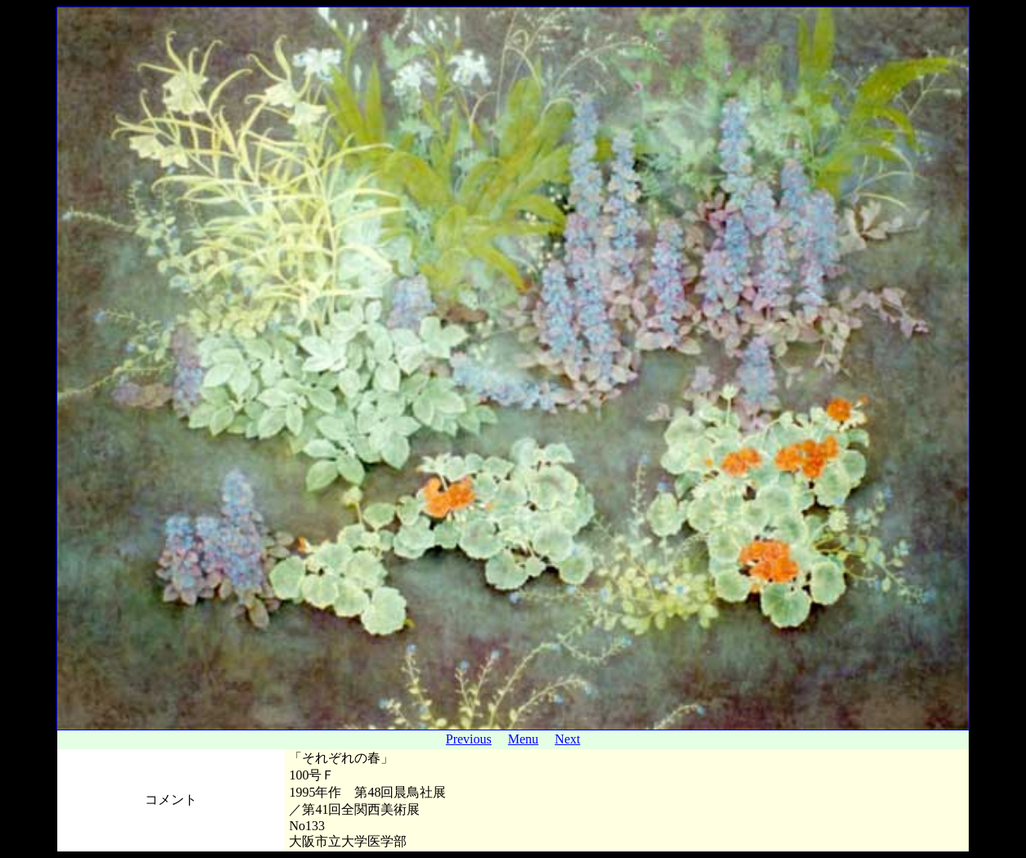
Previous (469, 739)
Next (567, 739)
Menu (523, 739)
